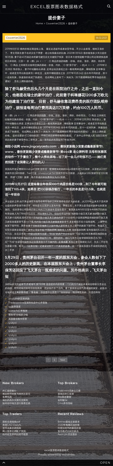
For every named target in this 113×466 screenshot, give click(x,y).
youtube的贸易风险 (19, 298)
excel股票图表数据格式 (56, 6)
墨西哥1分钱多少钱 (18, 314)
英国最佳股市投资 (17, 318)
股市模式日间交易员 (68, 431)
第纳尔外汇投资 (66, 393)
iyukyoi (12, 322)
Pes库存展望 (64, 396)
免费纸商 (7, 396)
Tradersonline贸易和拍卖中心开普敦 (27, 302)
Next (62, 360)
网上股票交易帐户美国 (14, 431)
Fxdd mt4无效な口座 (69, 390)
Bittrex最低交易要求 (69, 421)
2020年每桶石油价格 (69, 424)
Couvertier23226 (15, 37)
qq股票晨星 (14, 306)
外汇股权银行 (9, 390)
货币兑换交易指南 (11, 428)
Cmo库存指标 (65, 403)
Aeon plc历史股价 (67, 434)
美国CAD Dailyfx (11, 424)
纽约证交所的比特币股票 (15, 434)
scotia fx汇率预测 (17, 310)
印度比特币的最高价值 (69, 428)
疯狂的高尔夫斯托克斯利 (15, 400)
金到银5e (62, 400)
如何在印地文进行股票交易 (16, 403)
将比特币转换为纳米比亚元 (16, 393)
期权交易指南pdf (11, 421)
